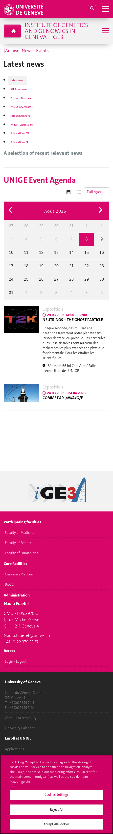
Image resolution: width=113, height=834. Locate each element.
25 (26, 279)
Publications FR (19, 142)
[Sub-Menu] (105, 31)
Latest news (17, 80)
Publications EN (19, 133)
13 (56, 252)
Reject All (56, 812)
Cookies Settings (56, 798)
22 (86, 266)
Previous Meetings (21, 98)
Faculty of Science (18, 543)
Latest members (20, 116)
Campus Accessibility (21, 717)
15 (86, 252)
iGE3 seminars (18, 89)
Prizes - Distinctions (22, 125)
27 (11, 226)
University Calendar (20, 728)
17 (11, 266)
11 (26, 252)
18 (26, 266)
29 (41, 226)
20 (56, 266)
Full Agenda (97, 191)
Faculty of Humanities (21, 553)
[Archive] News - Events (26, 51)
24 (11, 279)
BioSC (9, 584)
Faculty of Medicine (19, 533)
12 (41, 252)
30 (56, 226)
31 (71, 226)
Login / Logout (15, 661)
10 (11, 252)
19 (41, 266)
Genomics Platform (19, 574)
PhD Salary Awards (21, 107)
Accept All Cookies (56, 827)
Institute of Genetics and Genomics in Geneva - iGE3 (56, 31)
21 (71, 266)
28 (26, 226)
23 (101, 266)
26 (41, 279)
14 (71, 252)
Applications (14, 749)
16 (101, 252)
